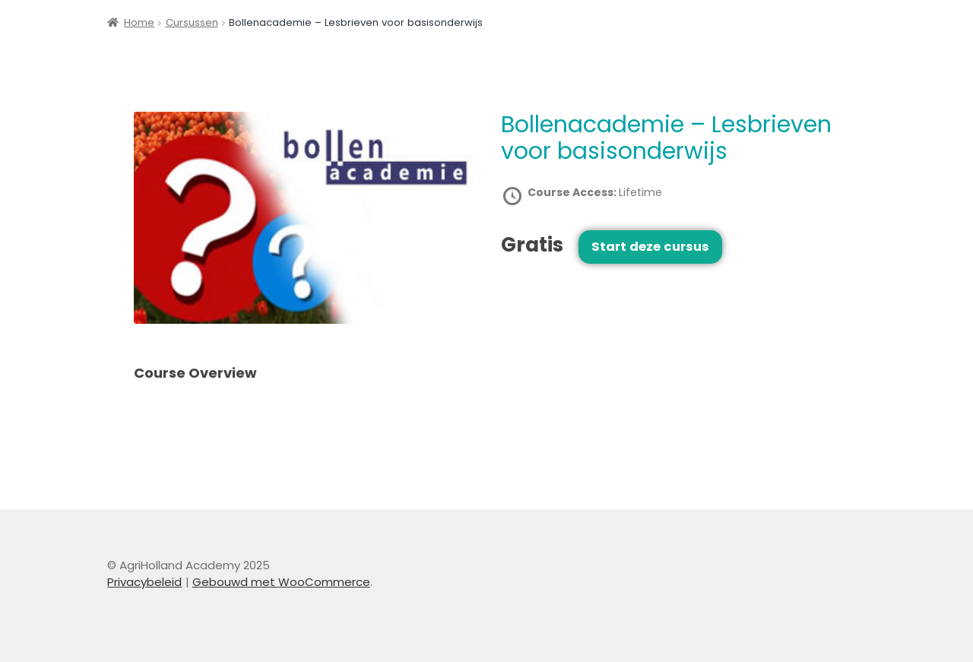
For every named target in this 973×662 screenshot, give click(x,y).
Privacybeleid (144, 582)
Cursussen (192, 22)
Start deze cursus (650, 246)
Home (139, 22)
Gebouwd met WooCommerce (281, 582)
